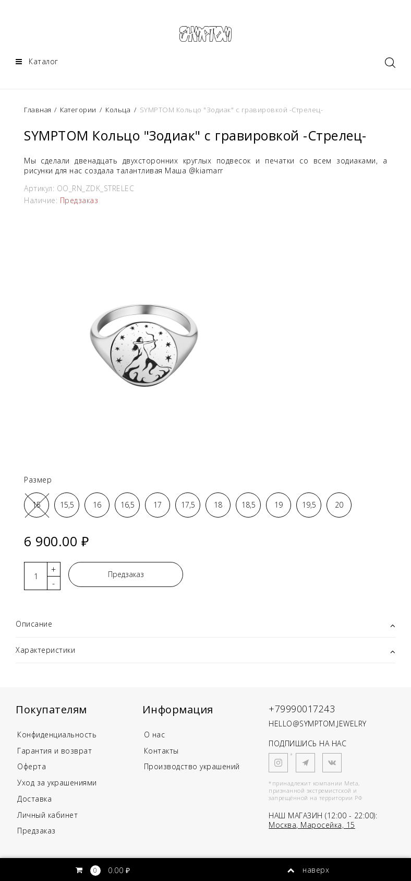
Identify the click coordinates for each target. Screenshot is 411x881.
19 (278, 505)
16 (97, 505)
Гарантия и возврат (54, 751)
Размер (38, 480)
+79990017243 (302, 708)
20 (339, 505)
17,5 (188, 505)
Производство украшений (192, 767)
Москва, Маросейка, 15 (312, 825)
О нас (154, 734)
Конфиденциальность (57, 734)
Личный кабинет (47, 815)
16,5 (127, 505)
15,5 (67, 505)
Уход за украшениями (57, 783)
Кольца (117, 109)
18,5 (248, 505)
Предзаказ (126, 575)
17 (157, 505)
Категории (78, 109)
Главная (38, 109)
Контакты (161, 751)
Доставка (34, 799)
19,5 (309, 505)
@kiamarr (206, 170)
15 (36, 505)
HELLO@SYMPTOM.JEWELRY (318, 724)
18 (218, 505)
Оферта (32, 767)
